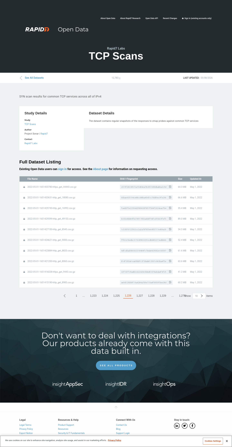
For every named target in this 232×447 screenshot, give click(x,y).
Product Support (66, 425)
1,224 (105, 295)
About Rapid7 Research (130, 18)
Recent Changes (170, 18)
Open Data (73, 29)
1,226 (128, 295)
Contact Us (121, 425)
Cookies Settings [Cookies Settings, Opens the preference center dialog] (213, 441)
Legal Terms (25, 425)
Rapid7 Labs (31, 143)
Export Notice (26, 433)
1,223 (93, 295)
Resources (63, 429)
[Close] (226, 441)
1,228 (151, 295)
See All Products (116, 365)
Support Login (123, 433)
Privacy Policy (26, 429)
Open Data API (151, 18)
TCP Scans (30, 124)
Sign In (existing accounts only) (198, 18)
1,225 (116, 295)
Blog (118, 429)
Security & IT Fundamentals (71, 433)
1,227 (139, 295)
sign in (62, 169)
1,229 (163, 295)
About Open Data (108, 18)
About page (100, 169)
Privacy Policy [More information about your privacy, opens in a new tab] (114, 440)
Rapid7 (44, 133)
